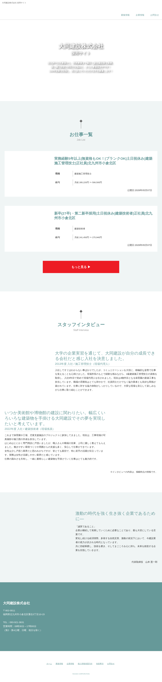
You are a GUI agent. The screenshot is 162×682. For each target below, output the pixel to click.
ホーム (49, 664)
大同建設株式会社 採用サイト (23, 11)
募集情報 (59, 664)
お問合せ (110, 664)
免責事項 (99, 664)
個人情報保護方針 (85, 664)
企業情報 (70, 664)
